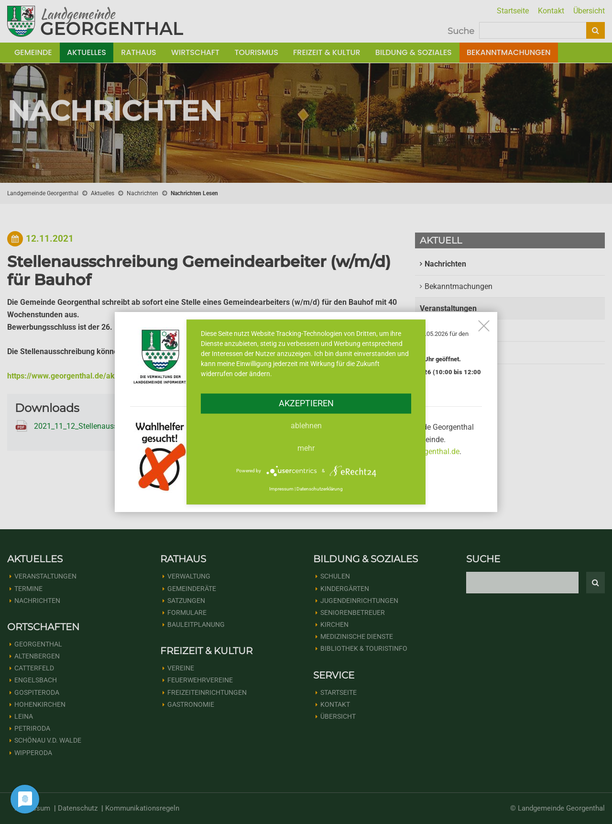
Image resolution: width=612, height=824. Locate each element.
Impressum (281, 488)
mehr (306, 448)
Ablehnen (306, 425)
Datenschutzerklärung (319, 488)
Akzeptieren (306, 403)
